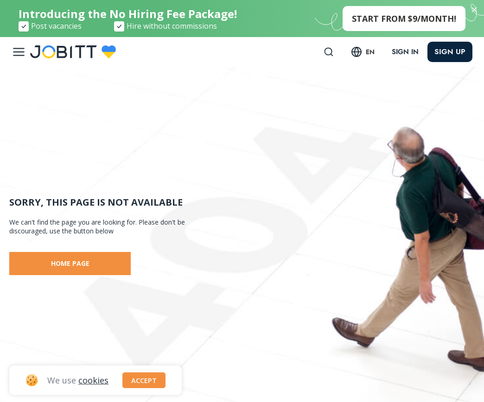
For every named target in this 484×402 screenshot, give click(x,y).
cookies (93, 379)
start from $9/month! (404, 18)
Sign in (402, 52)
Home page (70, 263)
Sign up (449, 51)
